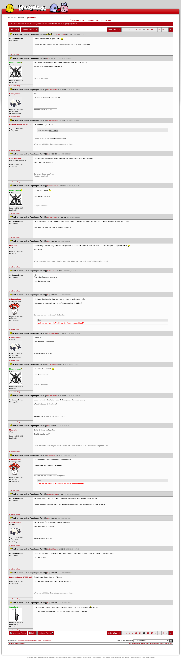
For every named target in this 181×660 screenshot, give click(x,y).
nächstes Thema (46, 633)
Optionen (14, 30)
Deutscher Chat (32, 657)
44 (159, 29)
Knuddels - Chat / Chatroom (150, 643)
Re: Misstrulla (51, 271)
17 (152, 29)
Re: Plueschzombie (52, 89)
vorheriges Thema (18, 633)
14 (140, 29)
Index (32, 633)
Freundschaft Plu (99, 657)
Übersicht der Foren (77, 20)
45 (163, 29)
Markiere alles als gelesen (17, 643)
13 (136, 29)
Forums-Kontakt (134, 643)
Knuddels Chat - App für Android (49, 657)
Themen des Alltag (31, 24)
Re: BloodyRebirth (52, 120)
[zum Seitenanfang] (14, 54)
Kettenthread (44, 24)
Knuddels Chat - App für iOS (70, 657)
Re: (48, 58)
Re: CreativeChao (52, 186)
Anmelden (32, 17)
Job (153, 657)
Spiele (108, 657)
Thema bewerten (29, 30)
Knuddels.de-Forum (16, 24)
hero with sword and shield (33, 640)
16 (148, 29)
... (132, 29)
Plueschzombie (46, 640)
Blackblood (21, 640)
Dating (113, 657)
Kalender (91, 20)
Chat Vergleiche (136, 657)
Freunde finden (86, 657)
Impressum (146, 657)
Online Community (123, 657)
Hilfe (97, 20)
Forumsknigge (106, 20)
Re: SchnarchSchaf (59, 34)
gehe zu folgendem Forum (125, 640)
